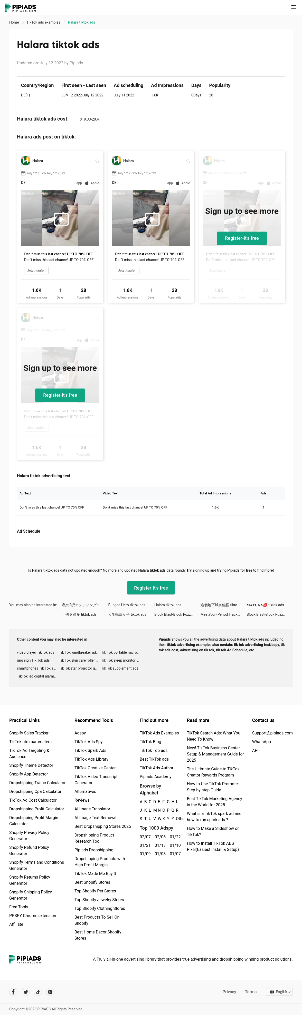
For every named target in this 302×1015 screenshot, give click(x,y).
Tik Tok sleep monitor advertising (122, 660)
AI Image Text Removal (95, 817)
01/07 (174, 853)
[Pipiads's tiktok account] (38, 992)
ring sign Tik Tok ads (33, 660)
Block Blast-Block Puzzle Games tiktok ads (177, 614)
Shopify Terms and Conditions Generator (36, 865)
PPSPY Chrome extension (32, 915)
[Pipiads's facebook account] (13, 992)
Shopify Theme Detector (31, 765)
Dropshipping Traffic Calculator (37, 782)
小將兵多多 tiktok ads (79, 614)
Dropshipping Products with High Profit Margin (99, 861)
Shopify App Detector (28, 774)
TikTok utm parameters (30, 741)
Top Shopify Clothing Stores (99, 908)
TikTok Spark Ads (90, 750)
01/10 (174, 845)
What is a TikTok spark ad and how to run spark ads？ (214, 816)
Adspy (80, 733)
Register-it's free (242, 238)
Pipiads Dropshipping (93, 850)
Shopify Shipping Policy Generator (30, 895)
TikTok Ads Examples (159, 733)
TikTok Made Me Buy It (95, 873)
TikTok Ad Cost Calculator (32, 800)
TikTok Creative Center (95, 767)
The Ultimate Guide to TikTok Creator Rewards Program (213, 772)
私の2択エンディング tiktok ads (85, 605)
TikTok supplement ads (119, 668)
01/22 (174, 836)
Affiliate (16, 924)
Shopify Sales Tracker (29, 733)
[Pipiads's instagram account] (50, 992)
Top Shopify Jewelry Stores (99, 899)
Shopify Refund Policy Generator (29, 850)
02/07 (144, 836)
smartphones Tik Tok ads (37, 668)
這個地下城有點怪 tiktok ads (223, 605)
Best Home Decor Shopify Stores (97, 935)
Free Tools (18, 906)
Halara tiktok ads (167, 605)
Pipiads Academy (155, 776)
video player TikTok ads (35, 652)
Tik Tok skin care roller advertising (80, 660)
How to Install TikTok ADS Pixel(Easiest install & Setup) (213, 846)
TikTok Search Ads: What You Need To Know (213, 736)
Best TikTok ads (154, 759)
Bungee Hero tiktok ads (126, 605)
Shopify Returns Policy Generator (29, 880)
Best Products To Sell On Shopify (96, 920)
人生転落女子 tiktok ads (127, 614)
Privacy (229, 991)
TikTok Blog (150, 741)
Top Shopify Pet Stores (95, 891)
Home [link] (14, 22)
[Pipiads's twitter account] (26, 992)
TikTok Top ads (153, 750)
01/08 (159, 853)
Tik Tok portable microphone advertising (122, 652)
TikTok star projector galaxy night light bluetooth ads (80, 668)
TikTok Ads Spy (88, 741)
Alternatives (85, 791)
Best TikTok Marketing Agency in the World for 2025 (214, 801)
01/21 (144, 845)
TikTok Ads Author (156, 767)
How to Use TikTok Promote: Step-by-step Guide (213, 786)
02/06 (159, 836)
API (255, 750)
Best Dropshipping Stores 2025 (102, 826)
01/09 (144, 853)
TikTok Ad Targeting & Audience (29, 753)
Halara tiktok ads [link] (81, 22)
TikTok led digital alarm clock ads (38, 676)
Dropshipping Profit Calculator (36, 809)
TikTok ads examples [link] (43, 22)
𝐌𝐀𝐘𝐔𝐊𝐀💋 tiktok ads (265, 605)
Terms (250, 991)
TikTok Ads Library (91, 759)
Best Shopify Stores (92, 882)
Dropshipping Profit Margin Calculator (33, 820)
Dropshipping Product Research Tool (94, 838)
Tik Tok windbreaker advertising (80, 652)
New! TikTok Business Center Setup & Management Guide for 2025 (215, 754)
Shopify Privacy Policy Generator (29, 835)
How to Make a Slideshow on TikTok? (213, 831)
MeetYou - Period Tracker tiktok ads (224, 614)
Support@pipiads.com (272, 733)
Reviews (82, 800)
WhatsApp (261, 741)
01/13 (159, 845)
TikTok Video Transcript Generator (96, 779)
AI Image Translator (92, 809)
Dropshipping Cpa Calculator (35, 791)
